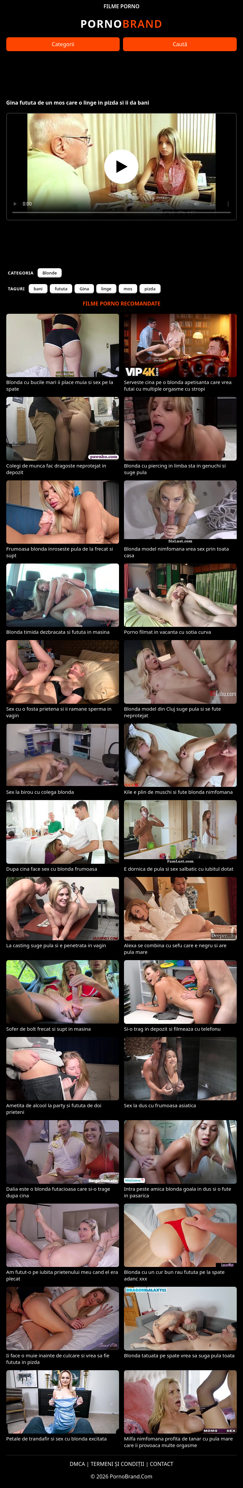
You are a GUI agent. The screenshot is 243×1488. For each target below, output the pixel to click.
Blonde (50, 273)
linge (106, 289)
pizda (149, 289)
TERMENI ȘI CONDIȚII (117, 1464)
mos (128, 289)
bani (38, 289)
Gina (84, 289)
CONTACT (161, 1464)
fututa (61, 289)
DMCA (77, 1464)
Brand (121, 23)
